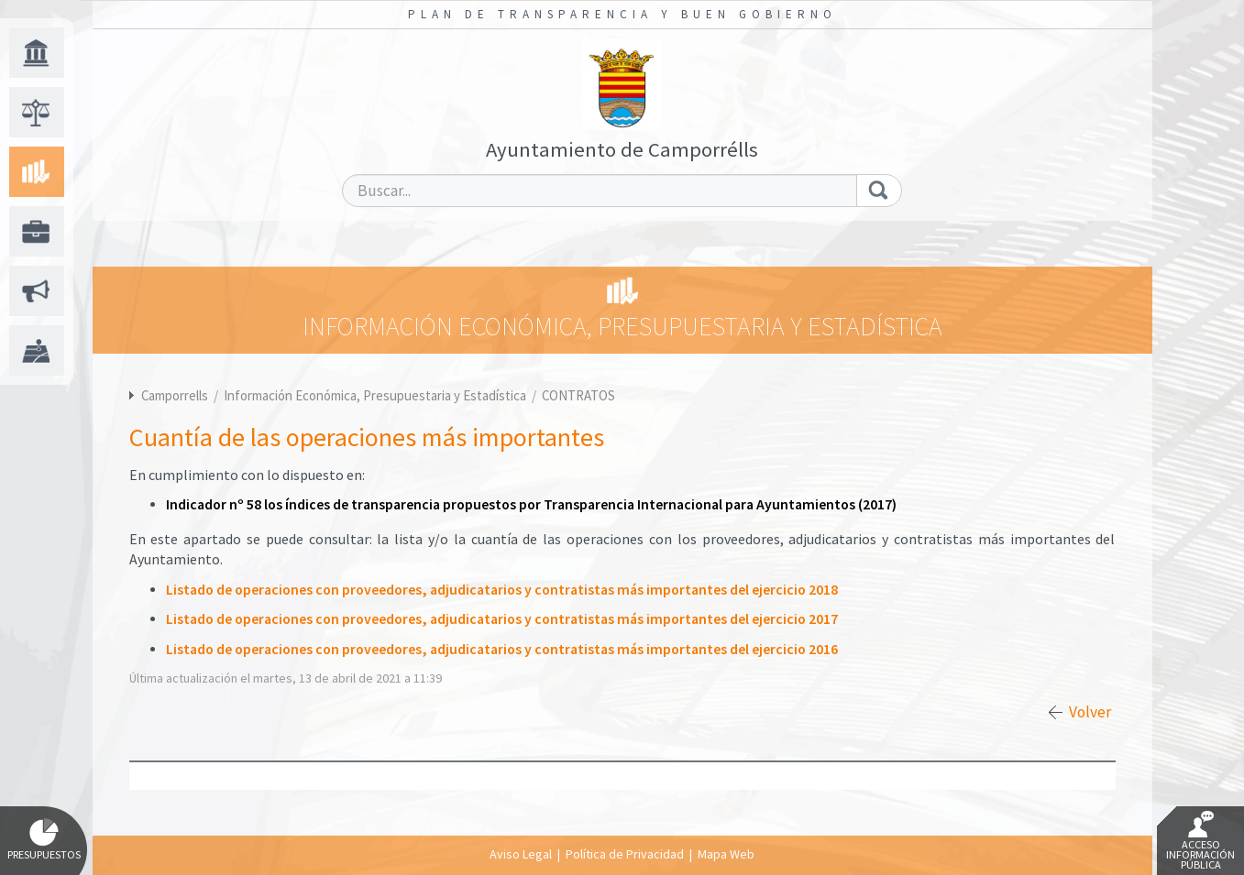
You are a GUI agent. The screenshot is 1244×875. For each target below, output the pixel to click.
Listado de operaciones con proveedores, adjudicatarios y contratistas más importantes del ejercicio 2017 (502, 619)
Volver (1090, 712)
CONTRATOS (578, 395)
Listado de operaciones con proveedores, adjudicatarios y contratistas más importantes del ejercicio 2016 (502, 649)
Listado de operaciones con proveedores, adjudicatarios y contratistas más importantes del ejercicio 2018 (502, 589)
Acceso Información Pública (1200, 841)
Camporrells (174, 395)
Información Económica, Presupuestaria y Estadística (376, 395)
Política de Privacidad (625, 854)
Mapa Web (726, 854)
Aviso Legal (521, 854)
